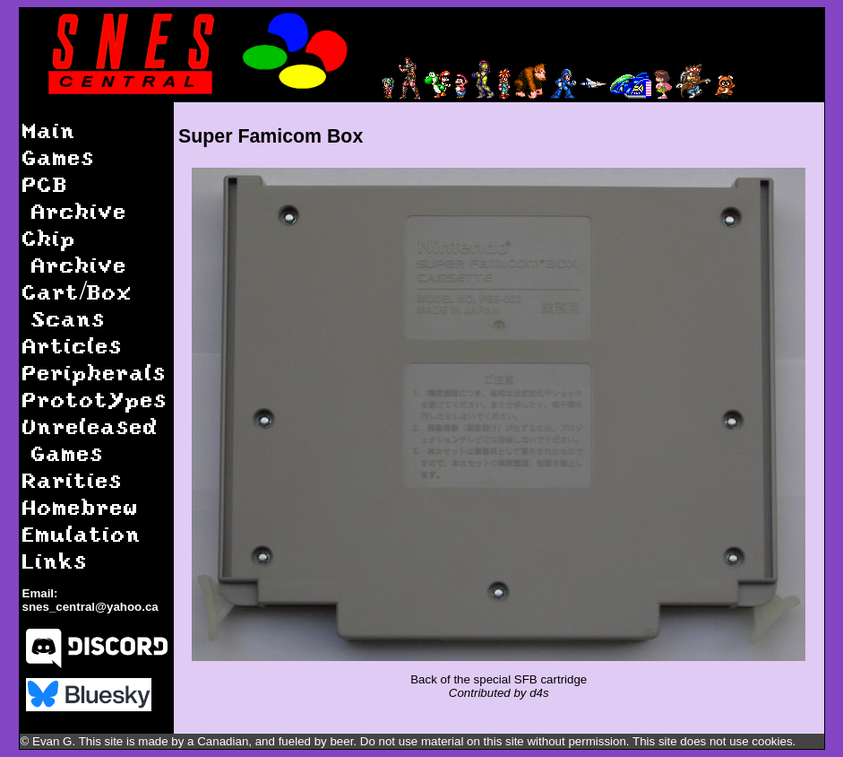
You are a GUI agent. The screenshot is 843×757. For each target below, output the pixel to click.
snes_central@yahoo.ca (90, 606)
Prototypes (95, 398)
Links (55, 560)
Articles (72, 345)
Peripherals (94, 372)
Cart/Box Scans (77, 304)
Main (49, 129)
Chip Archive (74, 250)
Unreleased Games (90, 439)
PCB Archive (74, 197)
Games (58, 156)
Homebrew (80, 506)
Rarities (72, 479)
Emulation (82, 533)
